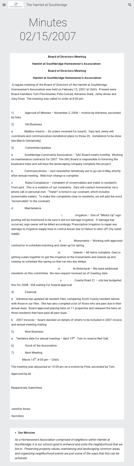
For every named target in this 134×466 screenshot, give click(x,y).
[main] (48, 29)
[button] (4, 4)
